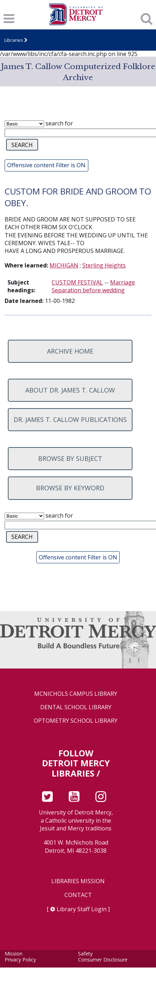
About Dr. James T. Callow (70, 390)
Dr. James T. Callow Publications (70, 419)
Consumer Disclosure (103, 959)
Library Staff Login (81, 909)
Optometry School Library (76, 720)
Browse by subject (70, 458)
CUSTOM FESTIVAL (77, 282)
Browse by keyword (70, 488)
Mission (13, 953)
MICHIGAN (64, 265)
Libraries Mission (78, 881)
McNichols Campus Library (75, 693)
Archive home (70, 351)
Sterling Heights (104, 265)
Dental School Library (75, 707)
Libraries (13, 40)
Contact (78, 895)
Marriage (122, 282)
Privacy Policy (20, 959)
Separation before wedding (88, 290)
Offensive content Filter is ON (46, 165)
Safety (85, 953)
